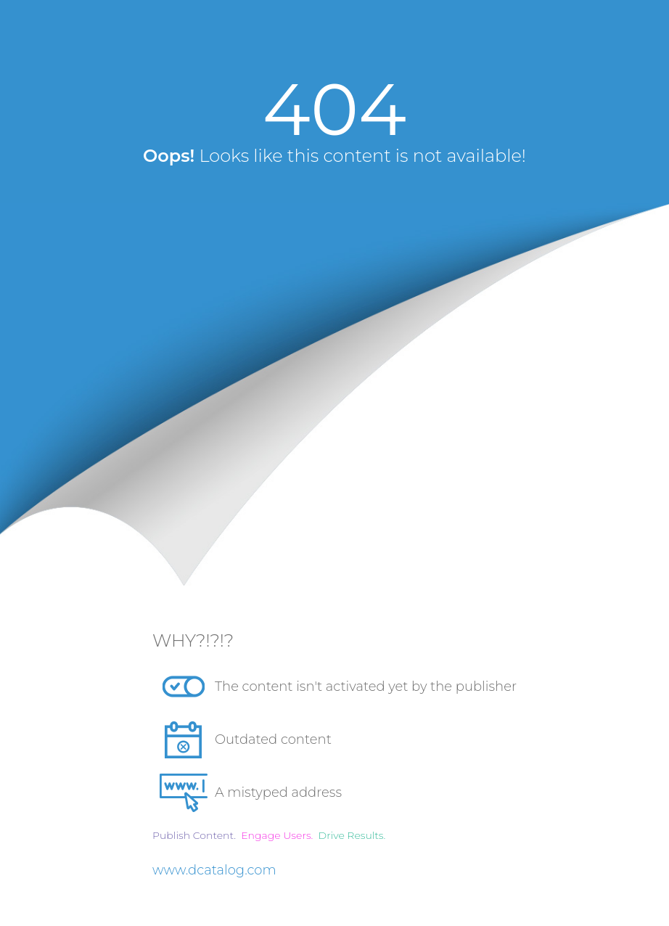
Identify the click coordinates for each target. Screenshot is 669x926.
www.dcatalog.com (214, 870)
